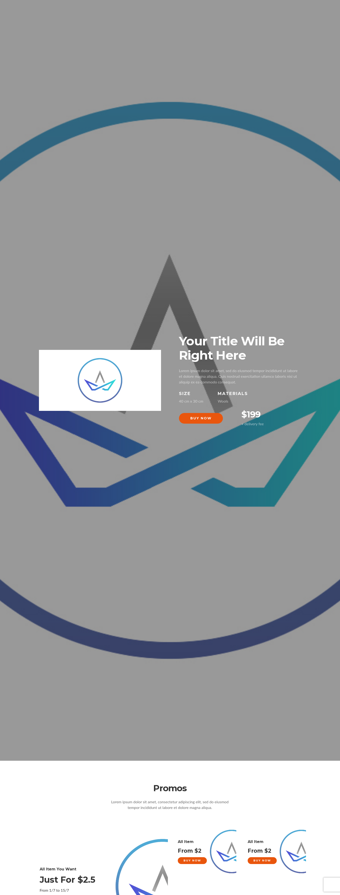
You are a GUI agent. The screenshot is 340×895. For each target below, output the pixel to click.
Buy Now (201, 418)
